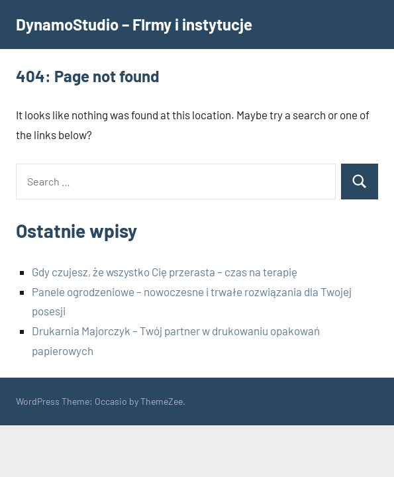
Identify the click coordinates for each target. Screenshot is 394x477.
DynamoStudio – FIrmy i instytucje (134, 24)
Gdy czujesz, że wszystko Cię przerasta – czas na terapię (164, 271)
